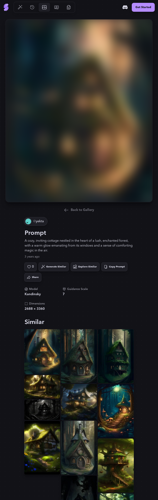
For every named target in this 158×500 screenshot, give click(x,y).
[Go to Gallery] (44, 7)
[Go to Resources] (69, 7)
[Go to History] (32, 7)
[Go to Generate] (20, 7)
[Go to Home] (6, 7)
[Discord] (125, 7)
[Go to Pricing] (56, 7)
